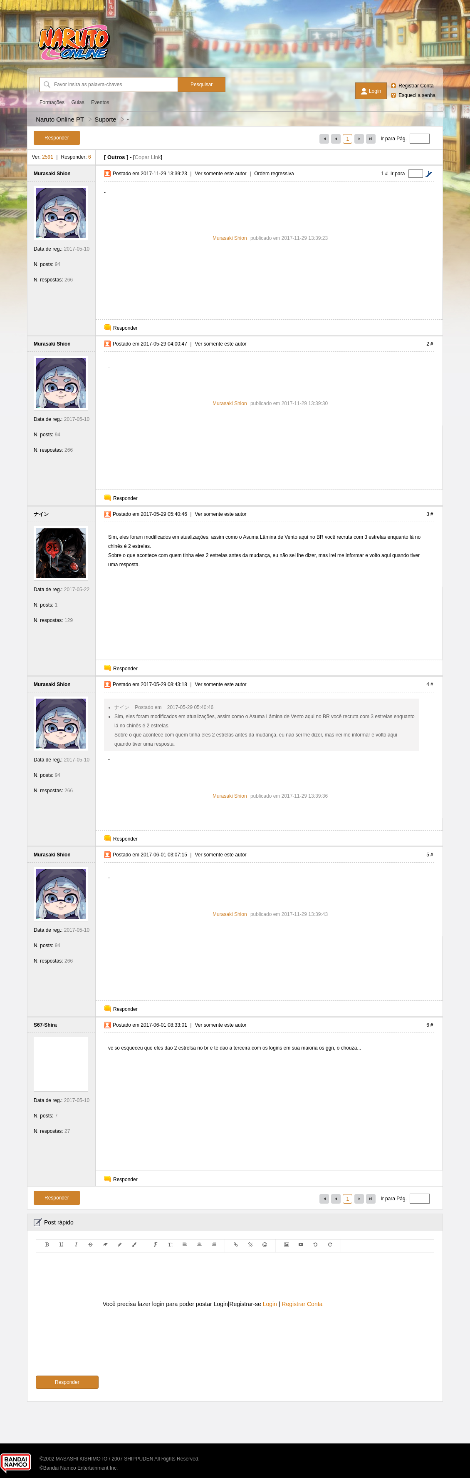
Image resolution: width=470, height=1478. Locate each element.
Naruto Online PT (60, 119)
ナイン (41, 514)
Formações (52, 102)
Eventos (100, 102)
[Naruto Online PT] (74, 60)
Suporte (105, 119)
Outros (116, 157)
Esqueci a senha (416, 95)
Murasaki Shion (52, 174)
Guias (77, 102)
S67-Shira (45, 1025)
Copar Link (148, 157)
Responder (125, 328)
